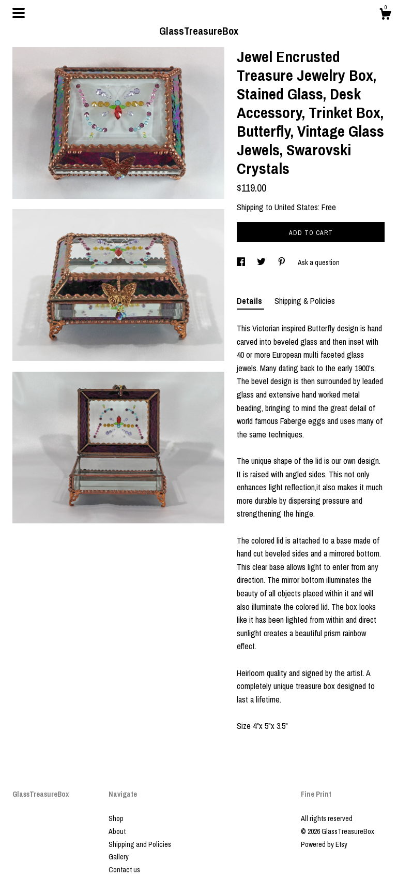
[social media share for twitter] (262, 262)
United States (296, 207)
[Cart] (385, 15)
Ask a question (319, 262)
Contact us (124, 869)
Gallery (119, 856)
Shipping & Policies (304, 300)
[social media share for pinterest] (282, 262)
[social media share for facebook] (242, 262)
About (117, 831)
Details (250, 300)
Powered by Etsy (324, 844)
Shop (116, 818)
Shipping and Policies (140, 844)
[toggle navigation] (18, 13)
